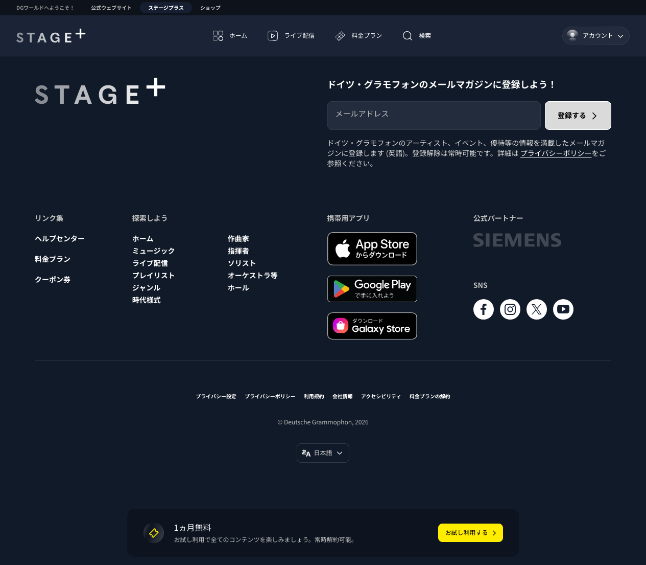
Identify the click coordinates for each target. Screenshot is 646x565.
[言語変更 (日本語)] (323, 453)
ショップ (210, 7)
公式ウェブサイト (111, 7)
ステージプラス (166, 7)
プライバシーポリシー (556, 153)
